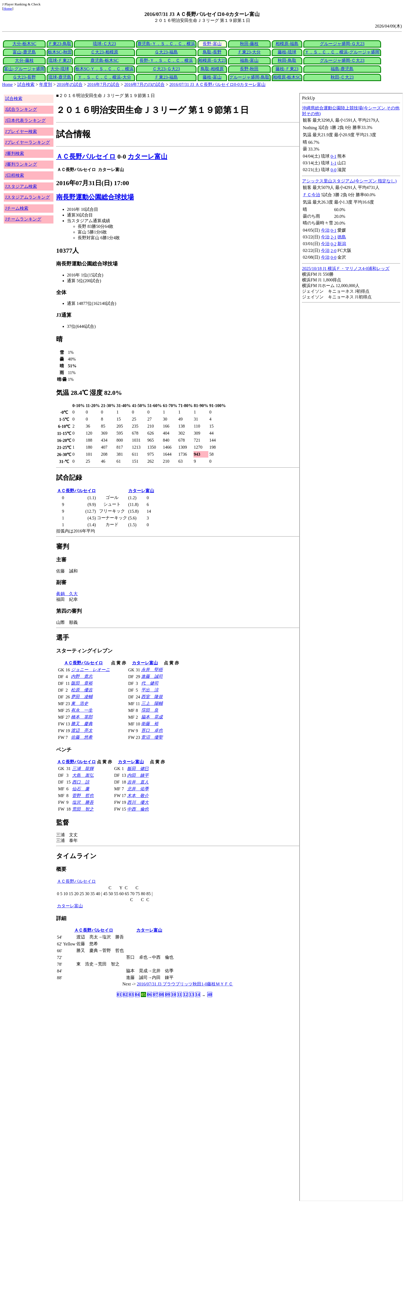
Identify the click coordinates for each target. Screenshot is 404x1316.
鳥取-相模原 (212, 68)
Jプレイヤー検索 (21, 131)
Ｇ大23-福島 (166, 52)
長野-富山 (212, 43)
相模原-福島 (287, 43)
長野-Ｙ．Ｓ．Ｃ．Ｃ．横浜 (166, 60)
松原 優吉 (82, 690)
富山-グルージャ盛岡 (24, 68)
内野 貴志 (82, 676)
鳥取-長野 (212, 52)
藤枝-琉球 (287, 52)
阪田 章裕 (82, 683)
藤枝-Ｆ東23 (287, 68)
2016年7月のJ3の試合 (144, 84)
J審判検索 (14, 153)
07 (155, 994)
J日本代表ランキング (25, 120)
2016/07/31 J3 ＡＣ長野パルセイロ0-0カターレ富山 (217, 84)
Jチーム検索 (16, 208)
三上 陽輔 (152, 703)
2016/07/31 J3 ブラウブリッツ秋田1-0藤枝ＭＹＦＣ (185, 984)
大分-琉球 (59, 68)
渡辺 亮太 (82, 730)
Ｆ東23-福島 (166, 77)
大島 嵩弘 (83, 775)
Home (7, 8)
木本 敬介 (138, 795)
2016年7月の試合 (103, 84)
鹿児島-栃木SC (104, 60)
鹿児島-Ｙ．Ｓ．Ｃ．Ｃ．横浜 (166, 43)
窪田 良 (149, 710)
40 (210, 994)
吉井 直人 (138, 782)
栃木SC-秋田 (60, 52)
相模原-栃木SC (287, 77)
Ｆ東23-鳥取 (59, 43)
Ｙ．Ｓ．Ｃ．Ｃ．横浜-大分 (104, 77)
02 (125, 994)
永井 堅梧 (152, 669)
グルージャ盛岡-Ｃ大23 (342, 60)
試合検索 (26, 84)
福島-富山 (249, 60)
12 (186, 994)
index (351, 647)
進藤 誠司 (152, 676)
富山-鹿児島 (24, 52)
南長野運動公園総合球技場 (95, 197)
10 (173, 994)
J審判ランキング (21, 164)
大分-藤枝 (24, 60)
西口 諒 (80, 782)
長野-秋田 (249, 68)
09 (167, 994)
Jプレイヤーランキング (27, 142)
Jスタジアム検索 (21, 186)
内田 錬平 (138, 775)
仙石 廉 (80, 789)
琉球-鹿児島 (59, 77)
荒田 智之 (83, 809)
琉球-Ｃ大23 (104, 43)
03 (131, 994)
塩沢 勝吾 (83, 802)
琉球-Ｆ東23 (59, 60)
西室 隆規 (152, 696)
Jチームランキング (23, 219)
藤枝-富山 (212, 77)
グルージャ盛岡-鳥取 (249, 77)
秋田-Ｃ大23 (342, 77)
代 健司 (149, 683)
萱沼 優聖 (152, 737)
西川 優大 (138, 802)
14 (198, 994)
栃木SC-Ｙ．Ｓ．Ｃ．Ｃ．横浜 (104, 68)
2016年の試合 (70, 84)
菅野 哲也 (83, 795)
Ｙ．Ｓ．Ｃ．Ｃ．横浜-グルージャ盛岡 (342, 52)
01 (119, 994)
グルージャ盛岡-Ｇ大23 (342, 43)
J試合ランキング (21, 109)
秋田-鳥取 (287, 60)
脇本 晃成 (152, 717)
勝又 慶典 (82, 723)
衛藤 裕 (149, 723)
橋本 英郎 (82, 717)
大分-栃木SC (24, 43)
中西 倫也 (138, 809)
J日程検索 (14, 175)
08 (161, 994)
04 (137, 994)
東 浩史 (79, 703)
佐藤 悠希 (82, 737)
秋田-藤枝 (249, 43)
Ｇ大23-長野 (24, 77)
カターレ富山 (147, 156)
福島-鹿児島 (342, 68)
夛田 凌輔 (82, 696)
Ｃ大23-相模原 (104, 52)
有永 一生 (82, 710)
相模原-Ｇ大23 (212, 60)
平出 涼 (149, 690)
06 (149, 994)
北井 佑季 (138, 789)
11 (180, 994)
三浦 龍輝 (83, 768)
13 (191, 994)
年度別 (45, 84)
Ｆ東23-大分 (249, 52)
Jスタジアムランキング (27, 197)
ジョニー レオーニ (90, 669)
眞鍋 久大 (67, 593)
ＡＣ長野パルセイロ (86, 156)
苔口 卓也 (152, 730)
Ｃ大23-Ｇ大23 (166, 68)
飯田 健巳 (138, 768)
